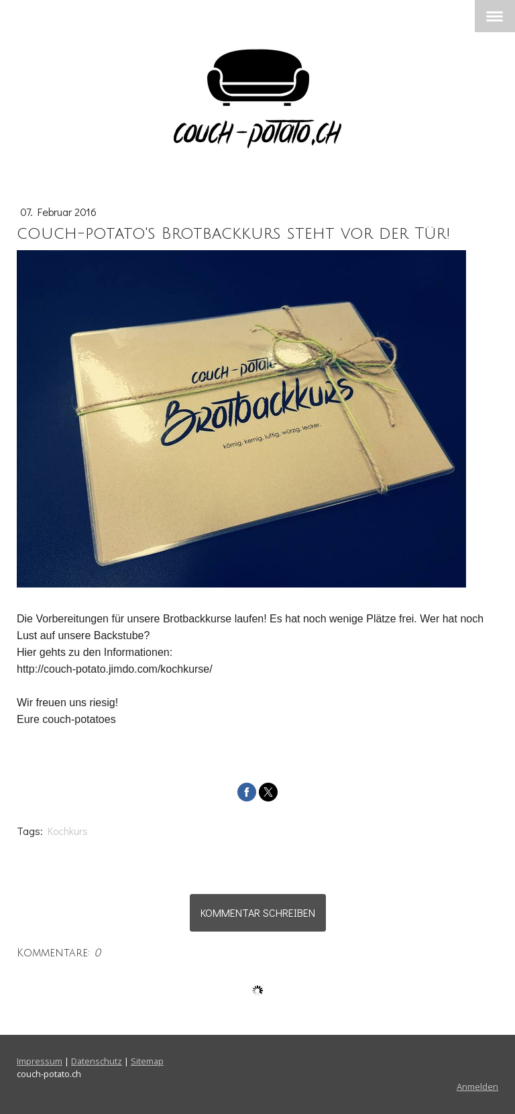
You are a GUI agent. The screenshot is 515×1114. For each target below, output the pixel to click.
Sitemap (147, 1061)
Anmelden (477, 1086)
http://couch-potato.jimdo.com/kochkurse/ (115, 669)
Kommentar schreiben (258, 912)
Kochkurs (68, 831)
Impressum (39, 1061)
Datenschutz (96, 1061)
